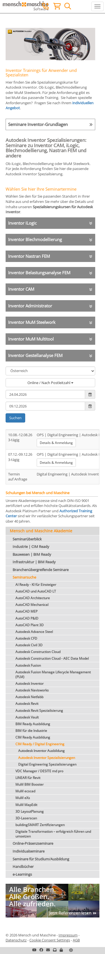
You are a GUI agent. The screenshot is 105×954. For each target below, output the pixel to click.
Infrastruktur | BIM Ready (34, 561)
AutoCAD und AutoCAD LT (35, 591)
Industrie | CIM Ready (31, 546)
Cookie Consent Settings (49, 940)
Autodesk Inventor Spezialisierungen (46, 757)
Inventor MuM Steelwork (31, 322)
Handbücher (23, 866)
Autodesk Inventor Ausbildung (41, 750)
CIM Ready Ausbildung (32, 737)
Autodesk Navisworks (32, 690)
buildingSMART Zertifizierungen (40, 824)
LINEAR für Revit (27, 777)
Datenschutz (16, 940)
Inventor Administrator (30, 306)
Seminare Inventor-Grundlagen (38, 124)
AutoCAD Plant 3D (29, 625)
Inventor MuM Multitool (31, 339)
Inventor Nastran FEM (29, 256)
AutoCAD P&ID (26, 618)
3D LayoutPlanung (29, 811)
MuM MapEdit (26, 804)
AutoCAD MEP (26, 611)
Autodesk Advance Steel (34, 631)
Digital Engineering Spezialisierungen (47, 764)
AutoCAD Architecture (32, 598)
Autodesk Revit (26, 703)
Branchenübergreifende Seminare (41, 569)
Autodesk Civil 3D (29, 645)
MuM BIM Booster (29, 784)
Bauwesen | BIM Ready (32, 554)
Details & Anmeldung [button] (56, 442)
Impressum (68, 935)
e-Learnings (22, 874)
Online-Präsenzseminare (33, 843)
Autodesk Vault (27, 717)
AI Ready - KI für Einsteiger (35, 584)
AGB (76, 940)
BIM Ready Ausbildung (32, 724)
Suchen (15, 417)
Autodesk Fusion (28, 665)
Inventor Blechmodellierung (35, 239)
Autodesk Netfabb (29, 697)
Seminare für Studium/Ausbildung (41, 858)
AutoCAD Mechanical (31, 604)
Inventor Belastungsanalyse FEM (39, 272)
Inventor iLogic (22, 223)
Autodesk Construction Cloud (37, 651)
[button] (61, 949)
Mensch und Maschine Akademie (41, 530)
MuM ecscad (25, 791)
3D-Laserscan (26, 818)
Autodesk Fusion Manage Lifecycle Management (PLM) (53, 674)
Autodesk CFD (26, 638)
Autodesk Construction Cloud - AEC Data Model (52, 658)
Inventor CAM (21, 289)
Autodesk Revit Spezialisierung (39, 710)
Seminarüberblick (27, 539)
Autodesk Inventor (29, 683)
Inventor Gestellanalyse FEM (35, 355)
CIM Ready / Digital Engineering (39, 744)
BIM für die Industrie (31, 730)
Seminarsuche (24, 577)
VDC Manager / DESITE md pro (39, 771)
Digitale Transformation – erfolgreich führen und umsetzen (53, 834)
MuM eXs (22, 797)
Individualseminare (29, 851)
